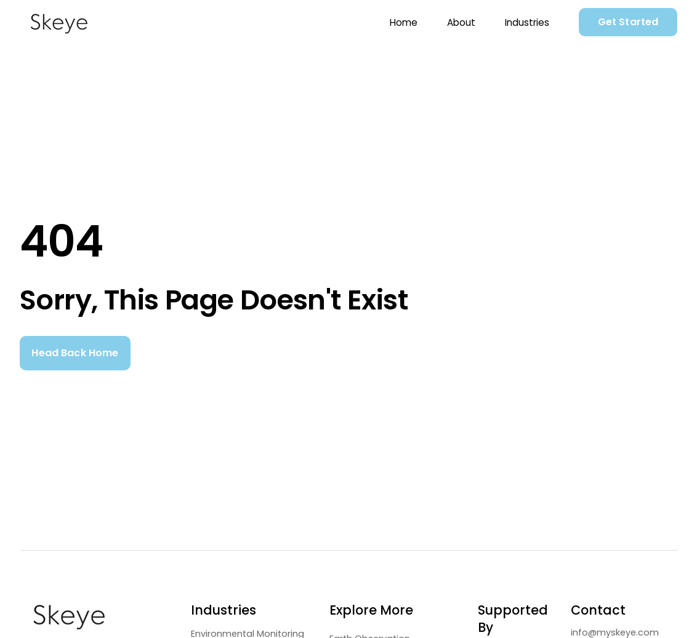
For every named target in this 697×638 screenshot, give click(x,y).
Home (403, 22)
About (461, 22)
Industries (527, 22)
